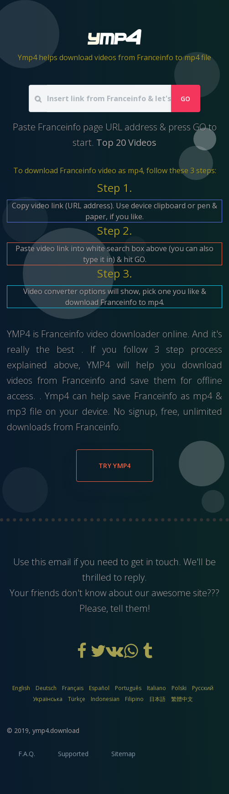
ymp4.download (55, 730)
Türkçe (76, 699)
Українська (47, 699)
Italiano (156, 688)
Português (128, 688)
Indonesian (105, 699)
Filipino (134, 699)
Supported (73, 753)
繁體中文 (182, 699)
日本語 (157, 699)
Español (99, 688)
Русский (202, 688)
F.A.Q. (26, 753)
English (21, 688)
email (59, 562)
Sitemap (123, 753)
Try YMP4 (115, 465)
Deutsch (46, 688)
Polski (179, 688)
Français (72, 688)
